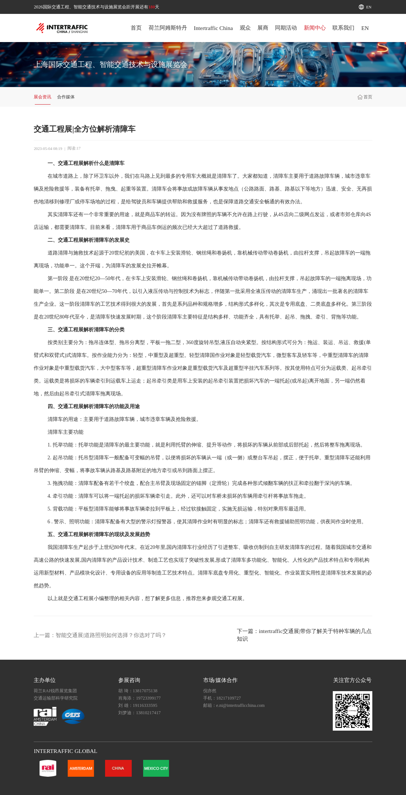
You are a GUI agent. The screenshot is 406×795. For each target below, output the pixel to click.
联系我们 (343, 28)
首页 (136, 28)
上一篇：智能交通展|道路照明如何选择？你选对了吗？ (100, 635)
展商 (262, 28)
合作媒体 (66, 96)
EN (368, 7)
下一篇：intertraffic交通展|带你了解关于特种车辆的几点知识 (304, 635)
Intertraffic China (213, 28)
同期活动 (286, 28)
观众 (245, 28)
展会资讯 (42, 96)
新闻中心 (315, 28)
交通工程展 (70, 163)
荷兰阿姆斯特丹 (168, 28)
